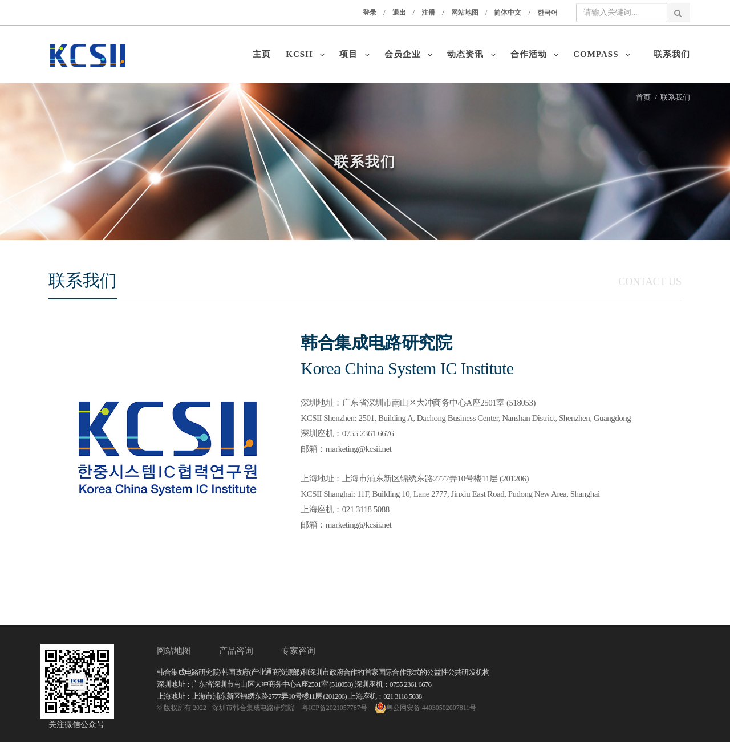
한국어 (547, 13)
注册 (428, 13)
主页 (265, 54)
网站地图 (464, 13)
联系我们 (672, 54)
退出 (399, 13)
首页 (643, 97)
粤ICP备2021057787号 (334, 708)
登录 (369, 13)
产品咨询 (236, 650)
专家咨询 (298, 650)
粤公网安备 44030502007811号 (426, 707)
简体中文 (507, 13)
